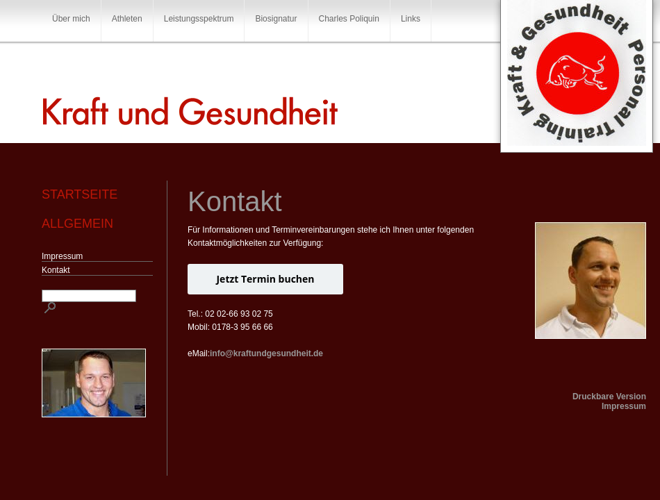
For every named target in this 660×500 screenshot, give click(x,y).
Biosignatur (276, 19)
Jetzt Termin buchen (265, 278)
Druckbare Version (609, 396)
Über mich (71, 19)
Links (410, 19)
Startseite (79, 194)
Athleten (127, 19)
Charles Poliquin (349, 19)
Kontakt (56, 270)
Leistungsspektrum (199, 19)
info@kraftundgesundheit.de (266, 353)
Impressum (62, 256)
